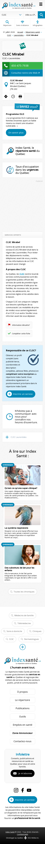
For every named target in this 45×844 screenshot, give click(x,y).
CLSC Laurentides (19, 437)
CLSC (9, 35)
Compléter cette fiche (21, 333)
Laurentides (19, 35)
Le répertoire (22, 700)
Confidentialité (22, 834)
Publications (23, 708)
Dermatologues (31, 639)
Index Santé (10, 832)
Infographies (37, 23)
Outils (22, 716)
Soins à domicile (14, 631)
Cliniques (37, 631)
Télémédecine (24, 623)
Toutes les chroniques (24, 591)
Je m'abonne (25, 773)
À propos (22, 691)
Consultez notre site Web (25, 72)
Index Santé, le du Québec (27, 151)
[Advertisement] (22, 205)
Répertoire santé (33, 32)
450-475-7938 (20, 65)
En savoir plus (16, 132)
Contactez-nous (22, 741)
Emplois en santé (22, 724)
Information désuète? (21, 325)
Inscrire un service (23, 394)
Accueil (20, 32)
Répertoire (7, 23)
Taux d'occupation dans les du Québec (27, 170)
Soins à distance (22, 23)
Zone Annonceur (22, 733)
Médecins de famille (24, 615)
